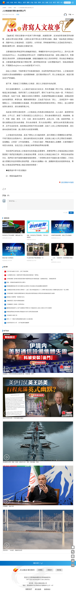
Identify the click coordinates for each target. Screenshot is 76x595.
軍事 (39, 2)
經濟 (24, 2)
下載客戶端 (67, 2)
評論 (31, 2)
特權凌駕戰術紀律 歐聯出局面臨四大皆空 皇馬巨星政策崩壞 (22, 311)
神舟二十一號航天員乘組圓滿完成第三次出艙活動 (20, 319)
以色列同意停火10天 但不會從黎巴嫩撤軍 (18, 322)
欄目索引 (38, 563)
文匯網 (4, 7)
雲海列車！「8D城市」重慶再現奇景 (12, 550)
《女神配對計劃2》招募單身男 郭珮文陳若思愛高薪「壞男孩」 (23, 275)
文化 (43, 2)
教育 (54, 2)
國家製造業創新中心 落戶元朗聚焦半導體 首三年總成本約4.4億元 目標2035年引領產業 (29, 308)
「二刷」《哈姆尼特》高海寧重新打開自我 (62, 259)
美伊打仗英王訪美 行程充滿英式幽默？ (13, 418)
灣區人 (20, 2)
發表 (71, 212)
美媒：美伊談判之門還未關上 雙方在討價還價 (37, 236)
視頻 (35, 2)
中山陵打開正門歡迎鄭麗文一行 (35, 258)
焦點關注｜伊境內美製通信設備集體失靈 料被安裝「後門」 (19, 374)
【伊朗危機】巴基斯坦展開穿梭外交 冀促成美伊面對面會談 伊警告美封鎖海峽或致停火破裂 (31, 293)
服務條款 (47, 589)
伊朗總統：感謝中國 (8, 506)
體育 (58, 2)
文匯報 (10, 7)
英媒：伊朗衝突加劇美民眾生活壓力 (16, 282)
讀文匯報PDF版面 (67, 182)
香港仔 (50, 570)
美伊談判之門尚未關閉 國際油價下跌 (12, 235)
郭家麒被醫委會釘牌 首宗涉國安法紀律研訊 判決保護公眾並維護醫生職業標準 (27, 286)
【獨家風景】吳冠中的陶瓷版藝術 (15, 300)
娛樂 (47, 2)
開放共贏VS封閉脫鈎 (7, 258)
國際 (28, 2)
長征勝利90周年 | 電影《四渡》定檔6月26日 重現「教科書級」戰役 (21, 462)
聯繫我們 (29, 589)
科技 (62, 2)
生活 (50, 2)
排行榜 (5, 267)
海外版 (59, 570)
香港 (11, 2)
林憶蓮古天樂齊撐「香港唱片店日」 (16, 297)
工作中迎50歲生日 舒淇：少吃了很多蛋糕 (17, 271)
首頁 (8, 2)
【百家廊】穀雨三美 (12, 315)
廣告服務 (38, 589)
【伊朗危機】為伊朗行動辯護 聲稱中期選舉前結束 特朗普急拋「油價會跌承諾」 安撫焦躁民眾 (31, 278)
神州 (15, 2)
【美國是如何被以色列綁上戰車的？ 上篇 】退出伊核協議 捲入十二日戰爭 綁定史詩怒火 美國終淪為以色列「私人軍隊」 (38, 289)
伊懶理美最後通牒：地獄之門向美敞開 (61, 235)
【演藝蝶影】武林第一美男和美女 (15, 304)
